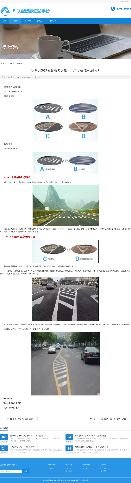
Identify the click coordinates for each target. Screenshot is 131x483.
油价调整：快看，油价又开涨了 (22, 447)
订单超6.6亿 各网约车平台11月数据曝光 (90, 436)
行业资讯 (15, 21)
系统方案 (69, 468)
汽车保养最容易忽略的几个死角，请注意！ (91, 447)
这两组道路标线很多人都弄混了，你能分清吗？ (28, 436)
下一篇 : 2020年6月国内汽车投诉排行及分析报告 (109, 419)
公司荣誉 (103, 471)
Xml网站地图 (84, 480)
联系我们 (86, 468)
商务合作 (40, 21)
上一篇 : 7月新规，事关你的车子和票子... (19, 419)
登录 (122, 2)
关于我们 (52, 21)
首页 (4, 21)
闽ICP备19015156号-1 (73, 480)
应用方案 (69, 471)
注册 (126, 2)
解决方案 (27, 21)
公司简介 (103, 468)
